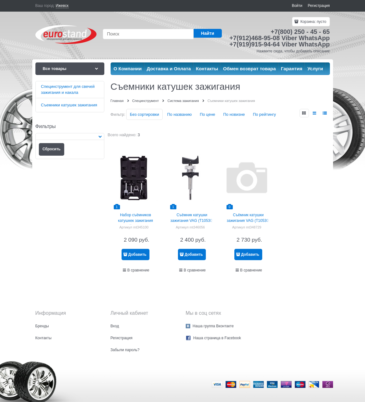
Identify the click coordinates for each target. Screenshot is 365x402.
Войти (297, 5)
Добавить (137, 254)
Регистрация (319, 5)
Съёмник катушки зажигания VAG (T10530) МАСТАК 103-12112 (248, 220)
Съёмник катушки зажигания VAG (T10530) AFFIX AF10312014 (191, 220)
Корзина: (312, 21)
